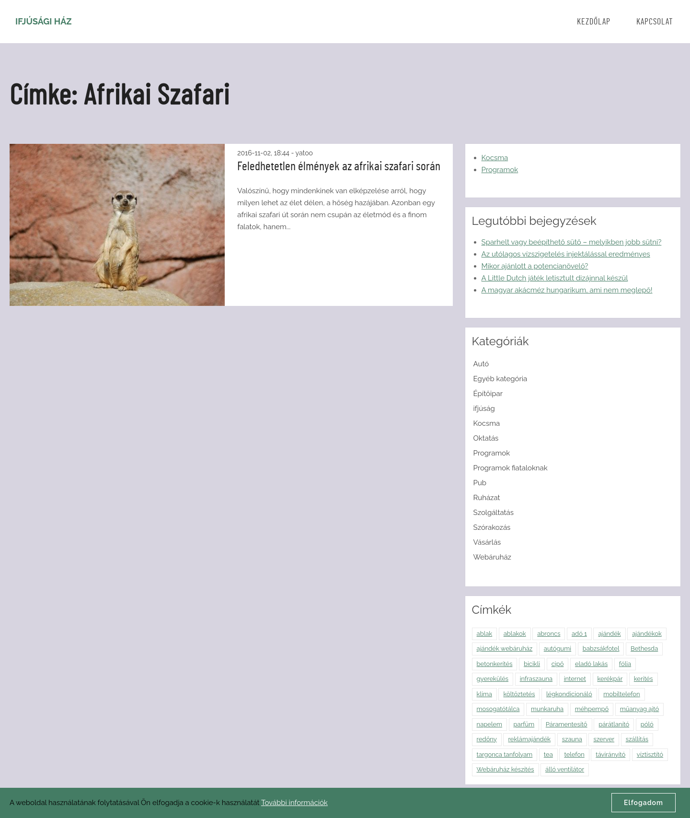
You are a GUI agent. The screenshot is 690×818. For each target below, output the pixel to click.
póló (647, 724)
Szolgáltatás (493, 512)
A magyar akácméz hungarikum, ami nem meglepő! (567, 290)
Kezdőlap (593, 22)
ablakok (515, 633)
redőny (487, 739)
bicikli (532, 663)
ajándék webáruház (505, 648)
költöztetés (519, 694)
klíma (484, 694)
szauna (572, 739)
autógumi (557, 648)
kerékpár (610, 678)
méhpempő (592, 709)
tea (548, 754)
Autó (481, 364)
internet (575, 678)
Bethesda (644, 648)
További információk (294, 802)
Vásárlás (487, 542)
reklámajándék (529, 739)
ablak (485, 633)
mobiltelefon (621, 694)
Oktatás (486, 438)
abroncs (548, 633)
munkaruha (547, 709)
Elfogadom (643, 802)
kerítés (643, 678)
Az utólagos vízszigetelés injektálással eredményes (566, 254)
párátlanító (613, 724)
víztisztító (650, 754)
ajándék (609, 633)
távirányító (610, 754)
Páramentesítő (566, 724)
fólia (625, 663)
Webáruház (492, 557)
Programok (500, 169)
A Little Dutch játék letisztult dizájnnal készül (555, 278)
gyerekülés (493, 678)
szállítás (637, 739)
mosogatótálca (498, 709)
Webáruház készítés (505, 769)
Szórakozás (492, 527)
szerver (603, 739)
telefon (574, 754)
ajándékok (647, 633)
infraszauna (536, 678)
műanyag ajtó (639, 709)
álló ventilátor (564, 769)
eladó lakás (591, 663)
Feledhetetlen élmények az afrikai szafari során (338, 166)
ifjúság (484, 408)
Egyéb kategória (500, 378)
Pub (480, 483)
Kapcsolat (654, 22)
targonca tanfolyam (505, 754)
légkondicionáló (569, 694)
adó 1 (579, 633)
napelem (489, 724)
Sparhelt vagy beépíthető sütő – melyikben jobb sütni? (572, 242)
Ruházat (486, 497)
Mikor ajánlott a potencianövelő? (535, 266)
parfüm (524, 724)
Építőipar (488, 393)
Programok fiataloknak (510, 468)
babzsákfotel (601, 648)
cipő (558, 663)
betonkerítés (495, 663)
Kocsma (495, 157)
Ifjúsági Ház (43, 21)
